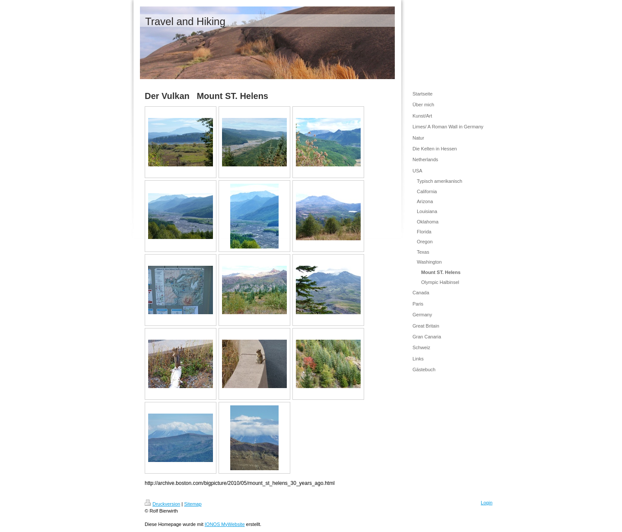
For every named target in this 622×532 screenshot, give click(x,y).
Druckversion (162, 504)
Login (486, 502)
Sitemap (192, 504)
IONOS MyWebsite (225, 524)
